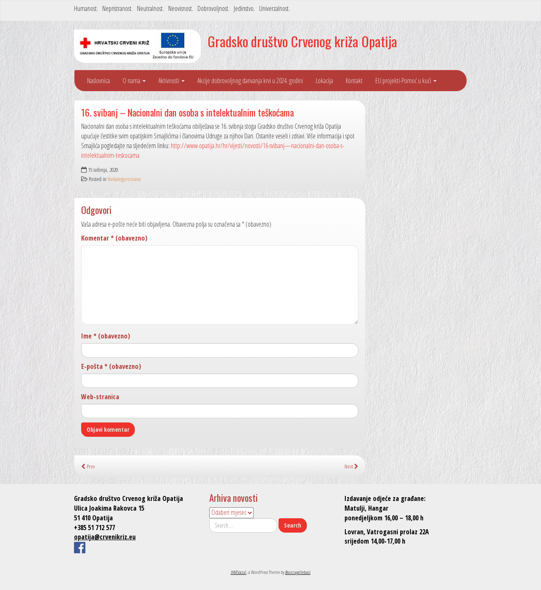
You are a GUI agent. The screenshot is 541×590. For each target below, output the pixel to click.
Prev (88, 466)
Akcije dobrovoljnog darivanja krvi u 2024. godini (250, 80)
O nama (134, 80)
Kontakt (354, 80)
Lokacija (324, 80)
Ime (105, 336)
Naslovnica (98, 80)
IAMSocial (238, 572)
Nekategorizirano (124, 179)
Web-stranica (100, 396)
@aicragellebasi (298, 572)
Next (351, 466)
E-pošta (111, 366)
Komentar (114, 238)
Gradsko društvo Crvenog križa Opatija (302, 41)
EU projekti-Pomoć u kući (406, 80)
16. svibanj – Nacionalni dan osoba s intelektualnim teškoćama (187, 112)
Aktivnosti (171, 80)
